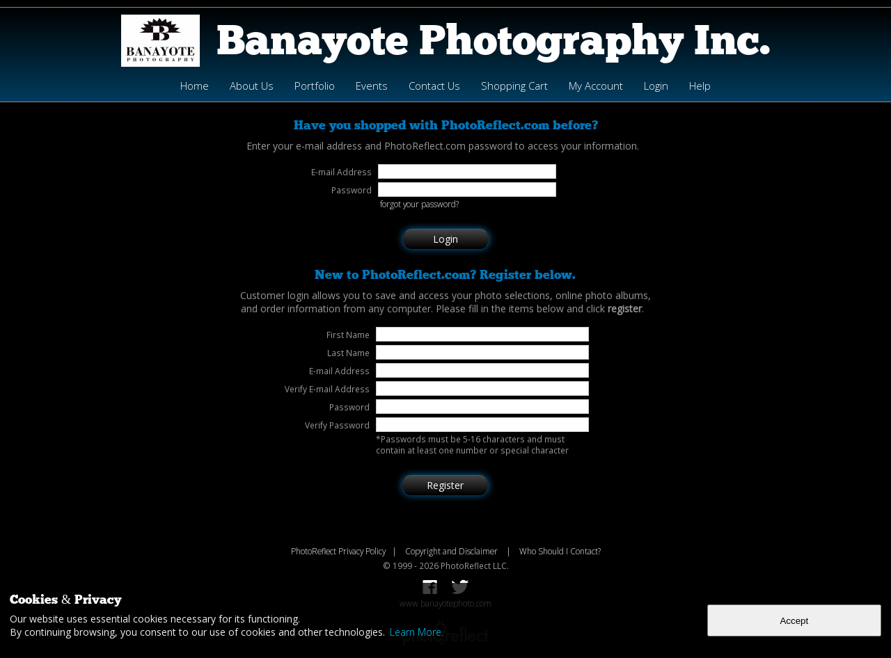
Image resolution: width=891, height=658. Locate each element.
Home (194, 86)
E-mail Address (339, 370)
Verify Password (337, 425)
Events (372, 86)
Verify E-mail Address (327, 388)
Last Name (348, 352)
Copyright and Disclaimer (452, 550)
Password (349, 406)
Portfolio (314, 86)
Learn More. (416, 632)
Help (700, 86)
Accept (794, 621)
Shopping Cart (514, 86)
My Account (596, 86)
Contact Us (434, 86)
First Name (348, 334)
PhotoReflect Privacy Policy (338, 550)
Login (656, 86)
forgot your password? (419, 203)
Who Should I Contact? (560, 550)
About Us (252, 86)
